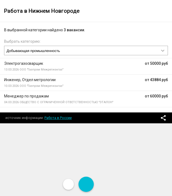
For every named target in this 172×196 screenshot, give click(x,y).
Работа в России (58, 118)
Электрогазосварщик (23, 63)
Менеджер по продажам (26, 96)
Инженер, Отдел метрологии (30, 80)
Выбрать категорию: (22, 41)
